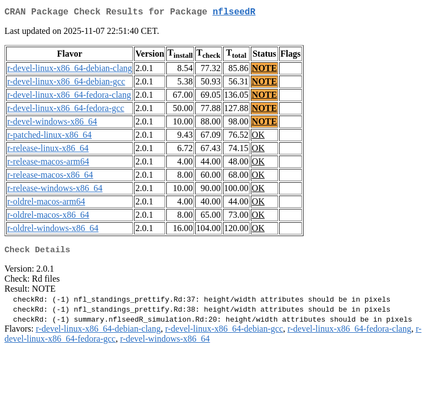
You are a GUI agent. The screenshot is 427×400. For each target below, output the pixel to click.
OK (258, 137)
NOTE (264, 70)
